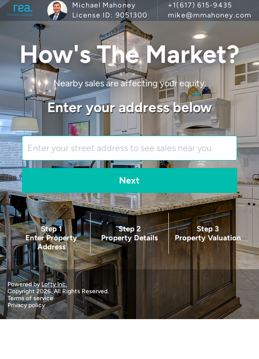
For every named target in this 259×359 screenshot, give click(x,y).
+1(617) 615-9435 (200, 5)
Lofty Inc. (54, 284)
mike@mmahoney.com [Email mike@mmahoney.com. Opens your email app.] (210, 15)
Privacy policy (26, 305)
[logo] (19, 10)
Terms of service (30, 298)
